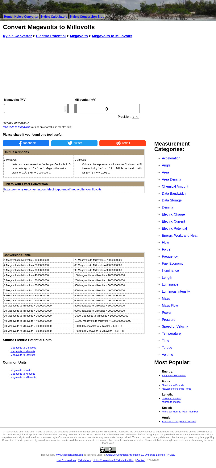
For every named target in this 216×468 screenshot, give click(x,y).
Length (167, 277)
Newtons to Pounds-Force (176, 388)
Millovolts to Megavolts (17, 126)
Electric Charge (173, 214)
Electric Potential (174, 228)
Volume (167, 355)
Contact (140, 460)
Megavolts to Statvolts (22, 354)
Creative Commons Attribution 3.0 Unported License (135, 454)
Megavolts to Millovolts (23, 377)
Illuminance (170, 270)
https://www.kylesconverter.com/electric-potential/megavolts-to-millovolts (53, 189)
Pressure (168, 320)
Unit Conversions (66, 460)
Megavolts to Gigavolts (23, 347)
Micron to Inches (171, 401)
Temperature (171, 333)
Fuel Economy (172, 263)
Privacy (171, 454)
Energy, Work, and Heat (179, 235)
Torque (167, 347)
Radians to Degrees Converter (179, 421)
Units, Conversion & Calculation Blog (113, 460)
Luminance (170, 284)
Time (165, 340)
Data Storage (172, 200)
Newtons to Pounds (173, 385)
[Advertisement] (74, 68)
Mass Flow (170, 305)
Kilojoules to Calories (173, 375)
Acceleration (171, 158)
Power (166, 312)
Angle (166, 165)
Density (167, 207)
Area (165, 172)
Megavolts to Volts (20, 370)
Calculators (84, 460)
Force (166, 249)
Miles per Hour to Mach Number (180, 411)
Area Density (171, 179)
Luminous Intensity (176, 291)
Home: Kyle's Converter (21, 16)
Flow (165, 242)
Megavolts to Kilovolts (22, 351)
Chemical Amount (175, 186)
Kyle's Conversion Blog (87, 16)
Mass (166, 298)
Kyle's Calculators (54, 16)
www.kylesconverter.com (70, 454)
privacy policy (206, 437)
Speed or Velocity (175, 326)
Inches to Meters (171, 398)
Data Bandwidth (173, 193)
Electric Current (173, 221)
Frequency (170, 256)
